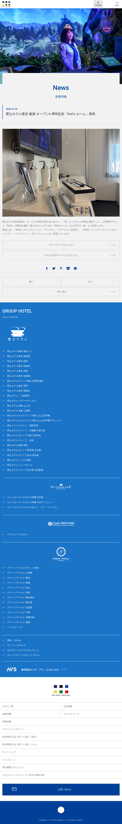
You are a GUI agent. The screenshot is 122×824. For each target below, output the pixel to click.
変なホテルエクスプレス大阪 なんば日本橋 (28, 415)
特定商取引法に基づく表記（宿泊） (20, 736)
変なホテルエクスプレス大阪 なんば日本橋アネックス (34, 420)
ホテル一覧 (8, 706)
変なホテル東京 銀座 (17, 361)
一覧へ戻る (61, 291)
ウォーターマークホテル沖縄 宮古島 (25, 497)
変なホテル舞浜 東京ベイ (19, 351)
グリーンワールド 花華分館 (20, 617)
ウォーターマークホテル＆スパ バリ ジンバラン (32, 507)
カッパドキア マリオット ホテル (23, 655)
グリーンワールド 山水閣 (19, 572)
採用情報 (6, 721)
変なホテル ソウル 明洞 (19, 460)
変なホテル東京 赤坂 (17, 371)
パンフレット (9, 759)
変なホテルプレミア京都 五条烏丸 (24, 435)
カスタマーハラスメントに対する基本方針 (23, 775)
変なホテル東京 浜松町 (18, 366)
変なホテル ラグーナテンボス (22, 400)
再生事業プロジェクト (13, 767)
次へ (90, 281)
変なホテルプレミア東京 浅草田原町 (25, 381)
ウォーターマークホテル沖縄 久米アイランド (29, 502)
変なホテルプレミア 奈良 (20, 440)
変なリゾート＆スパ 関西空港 (22, 425)
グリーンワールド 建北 (18, 578)
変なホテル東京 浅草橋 (18, 376)
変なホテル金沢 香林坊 (18, 390)
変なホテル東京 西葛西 (18, 356)
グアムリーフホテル (17, 534)
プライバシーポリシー (13, 729)
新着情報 (6, 714)
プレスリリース (71, 714)
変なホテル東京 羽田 (17, 386)
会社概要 (68, 706)
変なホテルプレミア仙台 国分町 (23, 455)
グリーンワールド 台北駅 (19, 607)
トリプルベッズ (15, 627)
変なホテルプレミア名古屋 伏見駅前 (25, 470)
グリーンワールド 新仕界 (19, 602)
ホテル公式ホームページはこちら (61, 255)
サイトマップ (9, 752)
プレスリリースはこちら (61, 245)
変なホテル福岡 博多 (17, 445)
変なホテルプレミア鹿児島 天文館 (24, 450)
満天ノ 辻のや (14, 640)
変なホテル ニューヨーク (19, 465)
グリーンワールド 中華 (18, 612)
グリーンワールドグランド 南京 (23, 568)
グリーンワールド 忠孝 (18, 592)
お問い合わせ (64, 789)
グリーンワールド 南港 (18, 622)
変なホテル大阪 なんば (18, 405)
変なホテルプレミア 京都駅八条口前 (26, 430)
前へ (31, 281)
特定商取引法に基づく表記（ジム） (20, 744)
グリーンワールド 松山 (18, 587)
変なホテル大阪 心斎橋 (18, 410)
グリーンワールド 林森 (18, 582)
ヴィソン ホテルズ (16, 645)
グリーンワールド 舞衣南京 (20, 597)
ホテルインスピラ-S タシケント (23, 650)
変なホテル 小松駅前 (18, 395)
